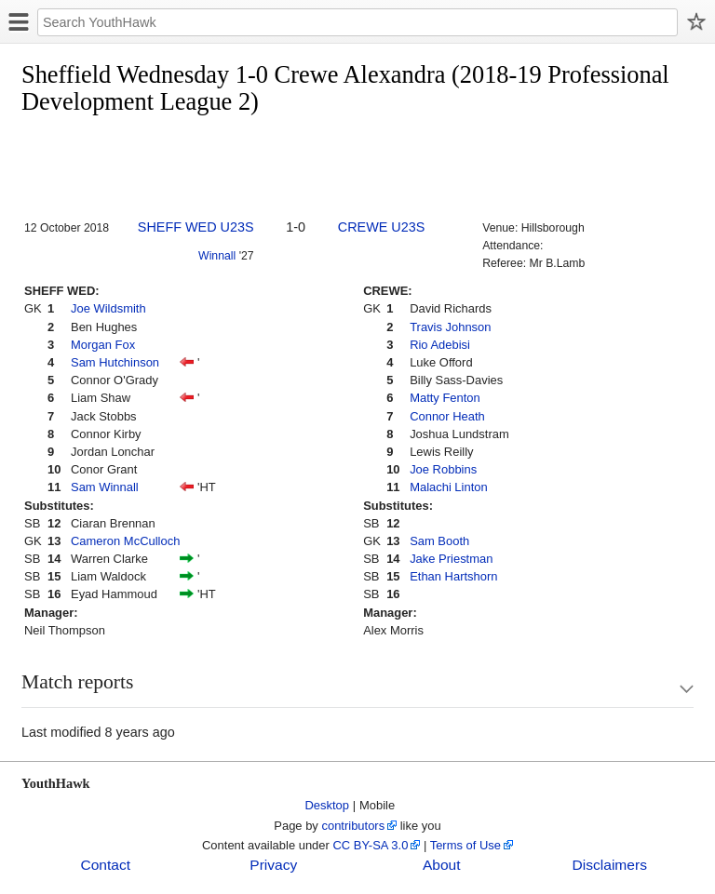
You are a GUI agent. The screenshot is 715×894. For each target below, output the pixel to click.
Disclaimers (610, 865)
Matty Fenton (445, 398)
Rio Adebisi (440, 345)
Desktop (327, 805)
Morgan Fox (103, 345)
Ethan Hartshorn (453, 576)
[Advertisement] (360, 168)
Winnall (217, 255)
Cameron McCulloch (125, 541)
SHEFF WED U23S (196, 227)
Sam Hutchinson (115, 362)
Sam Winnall (105, 487)
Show (668, 689)
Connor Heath (447, 416)
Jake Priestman (451, 559)
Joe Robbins (443, 469)
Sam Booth (439, 541)
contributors (352, 826)
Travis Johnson (450, 327)
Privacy (273, 865)
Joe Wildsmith (108, 308)
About (442, 865)
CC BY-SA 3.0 (370, 845)
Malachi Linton (449, 487)
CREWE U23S (381, 227)
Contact (105, 865)
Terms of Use (465, 845)
